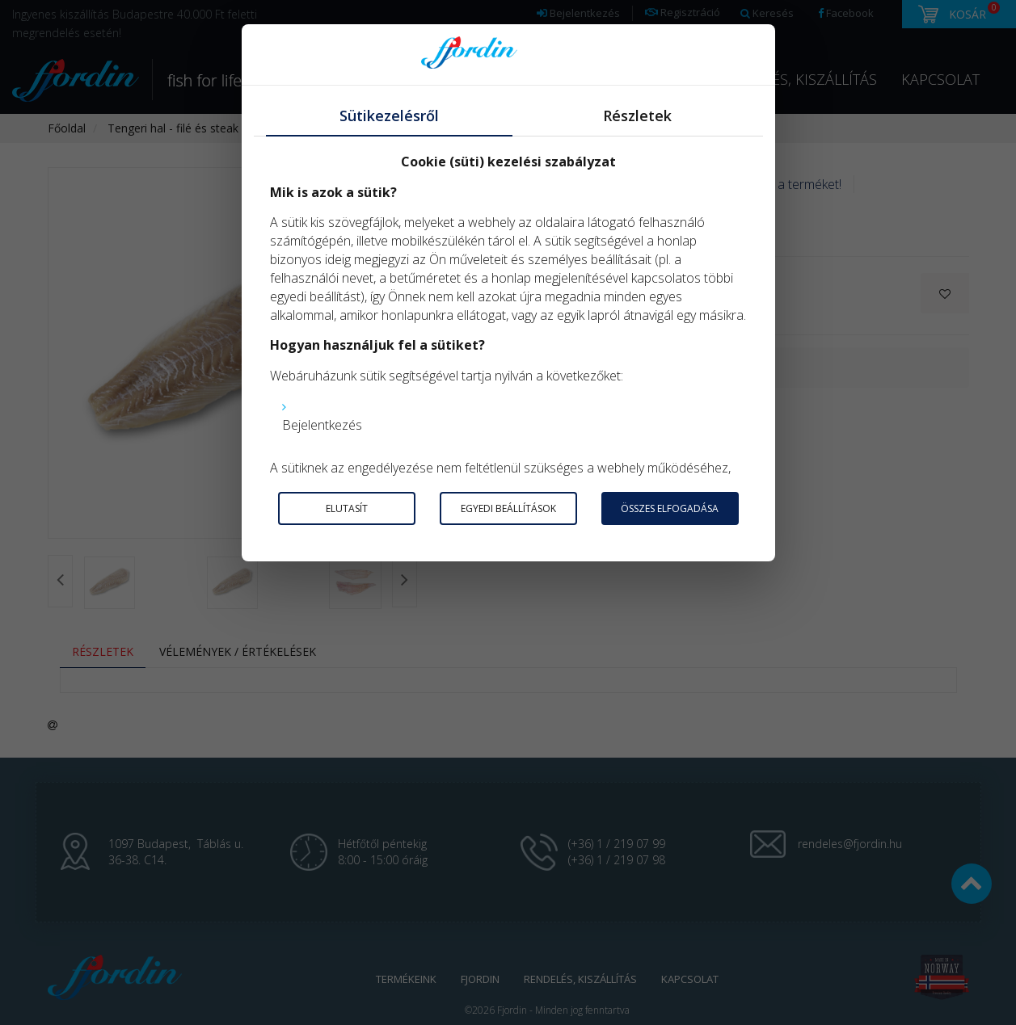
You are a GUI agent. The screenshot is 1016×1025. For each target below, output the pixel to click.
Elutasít (347, 508)
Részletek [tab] (637, 115)
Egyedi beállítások (508, 508)
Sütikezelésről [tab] (389, 115)
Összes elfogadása (670, 508)
